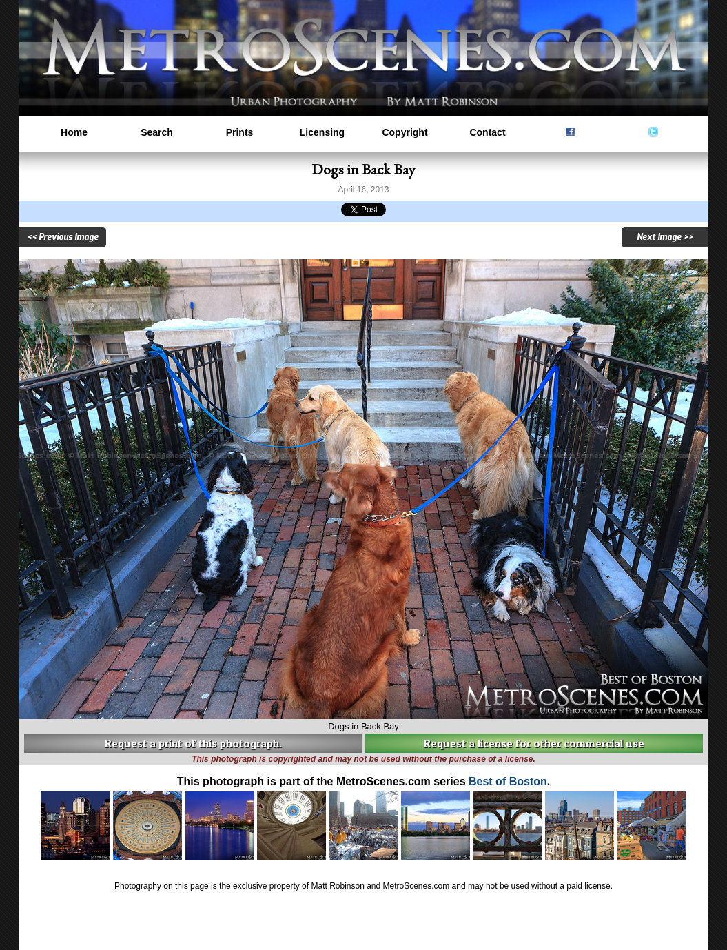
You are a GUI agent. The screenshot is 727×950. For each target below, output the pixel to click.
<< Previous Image (63, 237)
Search (157, 132)
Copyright (404, 132)
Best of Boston (508, 781)
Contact (487, 132)
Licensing (322, 132)
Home (74, 132)
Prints (240, 132)
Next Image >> (665, 237)
